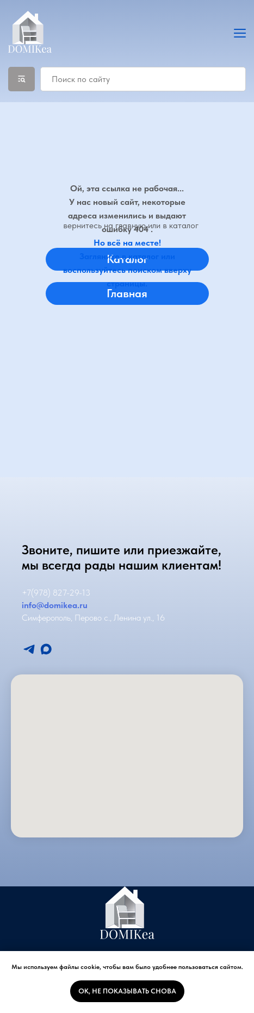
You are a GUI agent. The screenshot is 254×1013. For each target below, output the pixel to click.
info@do (38, 605)
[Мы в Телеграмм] (29, 649)
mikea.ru (71, 605)
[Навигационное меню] (240, 33)
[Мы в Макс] (46, 649)
